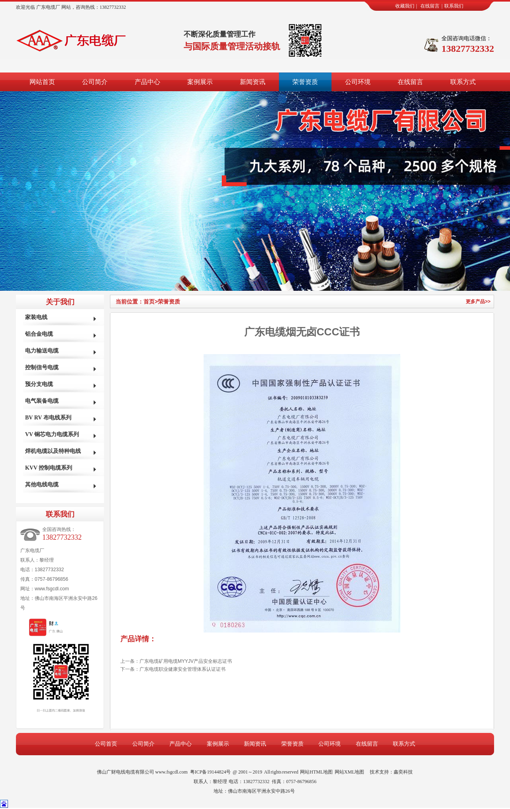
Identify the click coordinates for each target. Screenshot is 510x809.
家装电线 (36, 317)
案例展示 (200, 81)
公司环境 (358, 81)
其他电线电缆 (42, 485)
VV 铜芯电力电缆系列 (52, 434)
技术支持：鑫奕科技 (391, 772)
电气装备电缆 (42, 401)
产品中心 (147, 81)
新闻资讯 (252, 81)
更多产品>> (478, 301)
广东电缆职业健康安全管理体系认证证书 (182, 669)
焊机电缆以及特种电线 (53, 451)
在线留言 (429, 6)
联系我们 (453, 6)
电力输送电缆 (42, 351)
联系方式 (463, 81)
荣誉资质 (305, 81)
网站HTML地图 (316, 772)
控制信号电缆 (42, 367)
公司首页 (106, 744)
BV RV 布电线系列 (48, 418)
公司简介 (95, 81)
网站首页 (42, 81)
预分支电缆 (39, 384)
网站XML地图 (350, 772)
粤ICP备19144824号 (210, 772)
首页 (150, 301)
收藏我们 (404, 6)
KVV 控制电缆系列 (48, 468)
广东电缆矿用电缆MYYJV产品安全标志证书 (185, 661)
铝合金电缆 (39, 334)
